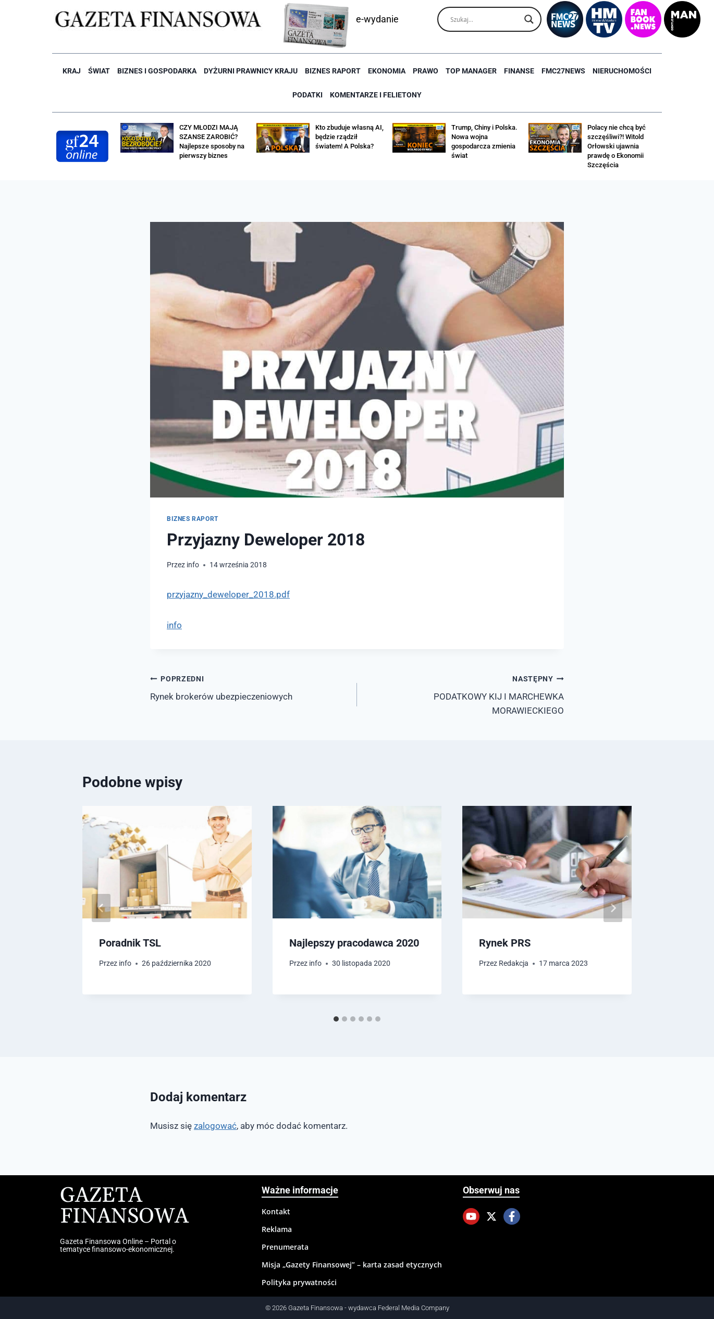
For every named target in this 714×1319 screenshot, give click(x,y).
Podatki (307, 95)
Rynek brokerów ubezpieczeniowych (249, 686)
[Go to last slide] (101, 908)
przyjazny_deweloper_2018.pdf (228, 594)
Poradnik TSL (130, 943)
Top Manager (471, 71)
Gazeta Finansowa (124, 1206)
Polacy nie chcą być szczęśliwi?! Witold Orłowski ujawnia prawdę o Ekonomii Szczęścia (616, 146)
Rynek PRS (505, 943)
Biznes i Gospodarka (156, 71)
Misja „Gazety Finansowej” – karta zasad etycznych (352, 1265)
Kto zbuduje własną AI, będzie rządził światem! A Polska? (349, 136)
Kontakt (276, 1211)
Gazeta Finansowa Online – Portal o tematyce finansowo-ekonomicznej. (118, 1245)
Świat (99, 71)
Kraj (72, 71)
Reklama (277, 1229)
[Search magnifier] (529, 19)
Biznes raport (333, 71)
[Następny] (613, 908)
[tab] (336, 1019)
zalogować (215, 1126)
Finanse (519, 71)
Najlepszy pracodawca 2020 (354, 943)
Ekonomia (386, 71)
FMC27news (563, 71)
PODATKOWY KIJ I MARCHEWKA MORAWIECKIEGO (465, 693)
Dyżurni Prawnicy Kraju (251, 71)
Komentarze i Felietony (376, 95)
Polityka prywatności (299, 1282)
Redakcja (514, 963)
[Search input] (484, 19)
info (193, 565)
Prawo (425, 71)
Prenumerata (285, 1247)
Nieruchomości (622, 71)
